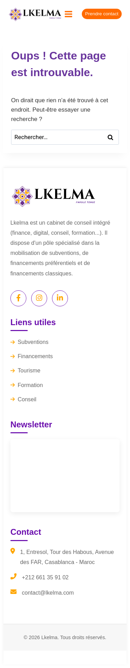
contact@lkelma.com (48, 592)
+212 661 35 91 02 (45, 577)
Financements (31, 356)
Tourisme (25, 370)
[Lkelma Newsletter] (65, 475)
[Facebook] (18, 298)
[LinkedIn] (60, 298)
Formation (26, 385)
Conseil (23, 399)
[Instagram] (39, 298)
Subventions (29, 342)
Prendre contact (102, 13)
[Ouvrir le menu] (68, 14)
